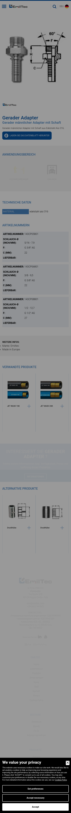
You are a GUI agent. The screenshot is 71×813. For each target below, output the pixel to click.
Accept (35, 807)
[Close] (67, 763)
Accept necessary (35, 798)
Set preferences (36, 789)
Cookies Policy (61, 780)
